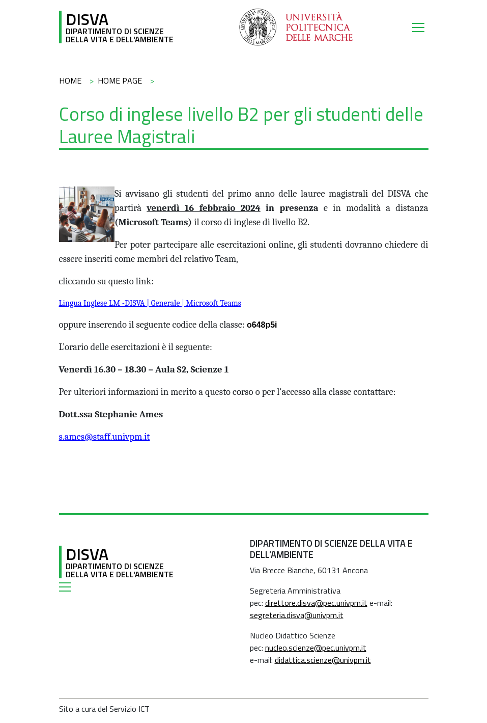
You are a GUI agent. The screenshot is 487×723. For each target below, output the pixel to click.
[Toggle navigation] (420, 27)
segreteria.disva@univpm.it (296, 615)
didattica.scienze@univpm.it (323, 660)
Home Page (120, 80)
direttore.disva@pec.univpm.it (316, 603)
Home (70, 80)
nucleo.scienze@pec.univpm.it (315, 647)
